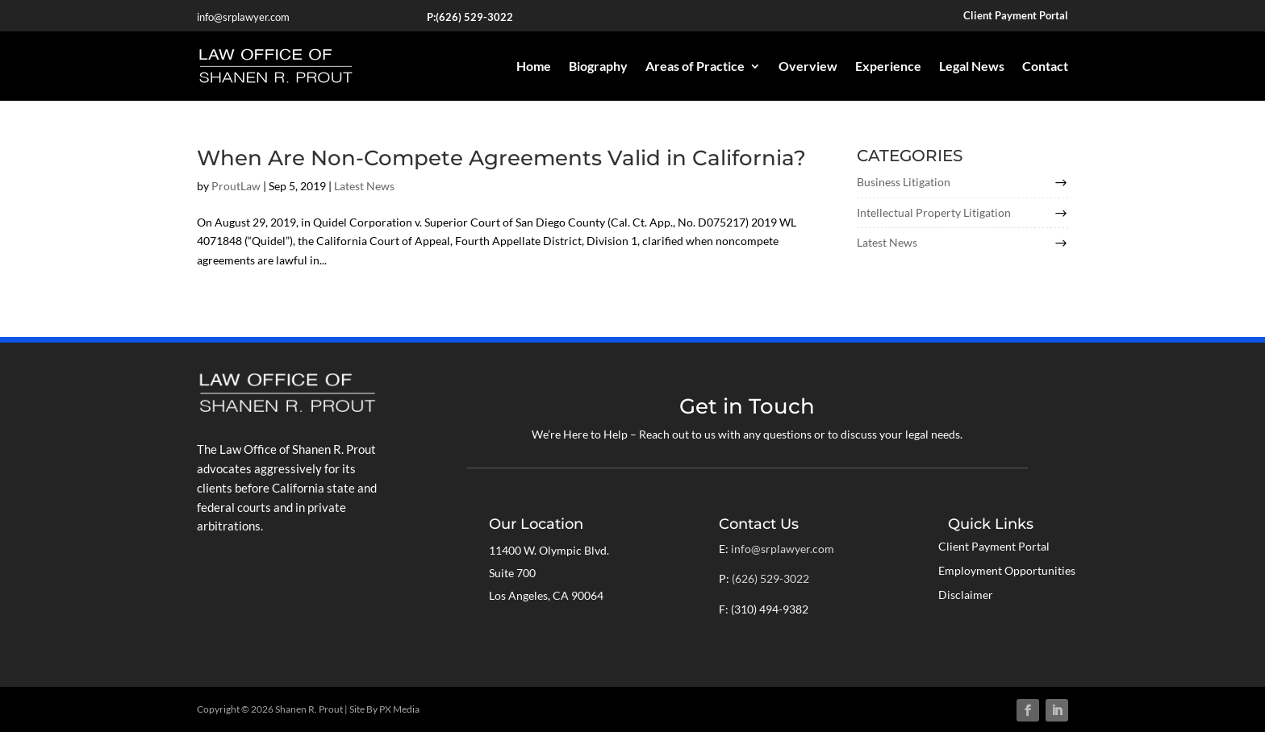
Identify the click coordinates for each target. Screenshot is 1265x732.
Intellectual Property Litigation (934, 212)
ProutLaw (236, 186)
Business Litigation (903, 182)
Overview (808, 65)
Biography (598, 65)
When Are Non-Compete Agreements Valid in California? (501, 158)
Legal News (971, 65)
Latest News (364, 186)
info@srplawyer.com (243, 16)
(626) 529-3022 (474, 16)
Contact (1045, 65)
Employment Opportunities (1006, 571)
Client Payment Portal (994, 547)
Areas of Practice (695, 65)
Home (533, 65)
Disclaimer (965, 595)
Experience (888, 65)
